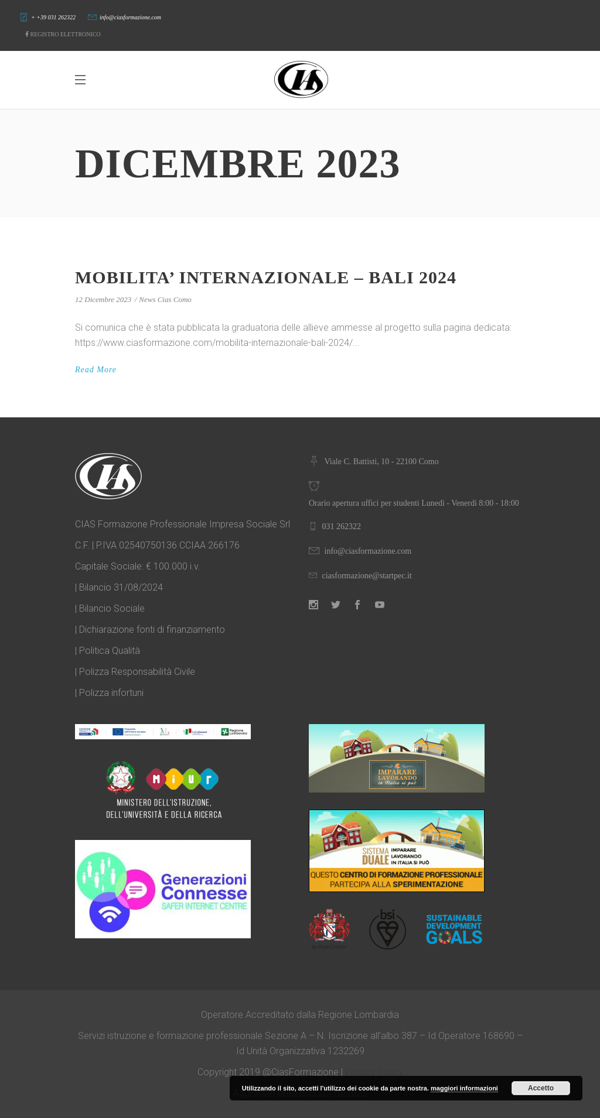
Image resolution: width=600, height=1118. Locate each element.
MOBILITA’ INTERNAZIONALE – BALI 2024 (265, 277)
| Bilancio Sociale (110, 608)
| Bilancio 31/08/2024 (119, 587)
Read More (96, 369)
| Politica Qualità (107, 650)
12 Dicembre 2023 (103, 299)
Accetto (541, 1088)
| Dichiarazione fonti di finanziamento (150, 629)
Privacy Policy (374, 1072)
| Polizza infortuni (109, 692)
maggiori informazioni (464, 1088)
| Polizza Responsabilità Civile (135, 671)
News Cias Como (165, 299)
